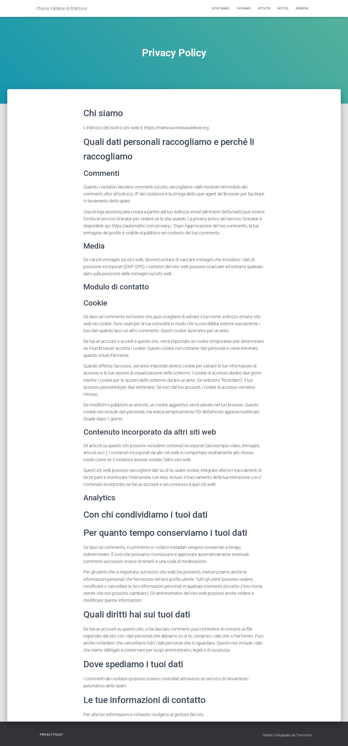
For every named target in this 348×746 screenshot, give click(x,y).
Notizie (282, 8)
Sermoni (302, 8)
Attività (264, 8)
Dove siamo (220, 8)
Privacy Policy (51, 734)
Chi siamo (244, 8)
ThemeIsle (304, 735)
